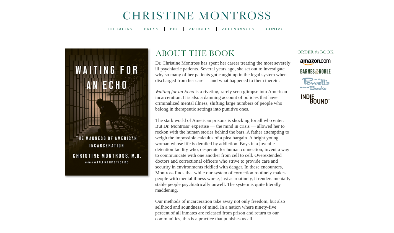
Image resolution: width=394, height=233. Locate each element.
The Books (120, 29)
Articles (200, 29)
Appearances (238, 29)
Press (151, 29)
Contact (276, 29)
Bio (174, 29)
